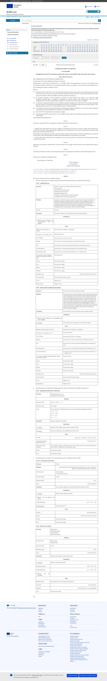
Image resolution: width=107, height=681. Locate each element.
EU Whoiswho (73, 621)
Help (87, 17)
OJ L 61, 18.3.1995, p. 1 (39, 173)
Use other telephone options (44, 637)
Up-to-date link (11, 38)
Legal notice (41, 622)
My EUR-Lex (88, 7)
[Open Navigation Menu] (13, 20)
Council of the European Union (76, 639)
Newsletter (72, 609)
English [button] (97, 7)
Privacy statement (42, 626)
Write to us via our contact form (45, 639)
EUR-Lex (12, 12)
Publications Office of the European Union (27, 608)
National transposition (13, 34)
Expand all (89, 39)
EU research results (74, 619)
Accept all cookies (73, 675)
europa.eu (16, 636)
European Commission (75, 641)
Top (34, 596)
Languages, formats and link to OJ (40, 42)
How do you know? (37, 1)
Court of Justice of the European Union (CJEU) (79, 642)
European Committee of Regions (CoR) (78, 650)
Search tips (26, 23)
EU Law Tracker (73, 627)
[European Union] (10, 634)
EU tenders (72, 618)
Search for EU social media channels (46, 646)
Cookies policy (41, 623)
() (77, 85)
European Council (73, 637)
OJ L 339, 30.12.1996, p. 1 (40, 171)
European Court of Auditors (75, 645)
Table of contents (12, 53)
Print (92, 17)
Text (9, 30)
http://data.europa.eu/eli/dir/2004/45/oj (42, 37)
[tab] (65, 42)
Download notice (12, 42)
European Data (73, 616)
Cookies (40, 656)
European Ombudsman (75, 653)
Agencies (72, 661)
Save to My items (12, 44)
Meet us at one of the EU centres (45, 641)
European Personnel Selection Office (77, 658)
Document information (13, 32)
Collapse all (95, 39)
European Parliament (74, 636)
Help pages (40, 608)
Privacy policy (41, 653)
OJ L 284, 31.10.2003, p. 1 (91, 169)
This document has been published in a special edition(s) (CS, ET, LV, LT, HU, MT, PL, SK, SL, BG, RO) (53, 33)
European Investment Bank (75, 651)
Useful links (72, 611)
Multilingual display (36, 54)
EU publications (73, 623)
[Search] (99, 20)
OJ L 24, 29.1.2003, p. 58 (70, 173)
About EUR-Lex (73, 608)
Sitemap (40, 611)
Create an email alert (13, 46)
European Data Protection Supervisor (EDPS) (79, 655)
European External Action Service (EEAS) (78, 647)
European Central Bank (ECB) (76, 644)
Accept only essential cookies (88, 675)
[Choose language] (38, 58)
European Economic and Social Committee (79, 648)
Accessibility (41, 625)
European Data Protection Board (76, 656)
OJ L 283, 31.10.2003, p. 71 (70, 171)
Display (64, 57)
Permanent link (11, 40)
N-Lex (71, 625)
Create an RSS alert (12, 49)
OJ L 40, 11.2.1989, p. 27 (39, 169)
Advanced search (97, 23)
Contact (40, 609)
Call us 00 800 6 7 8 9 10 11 (44, 636)
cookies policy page (37, 675)
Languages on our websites (44, 651)
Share (97, 17)
